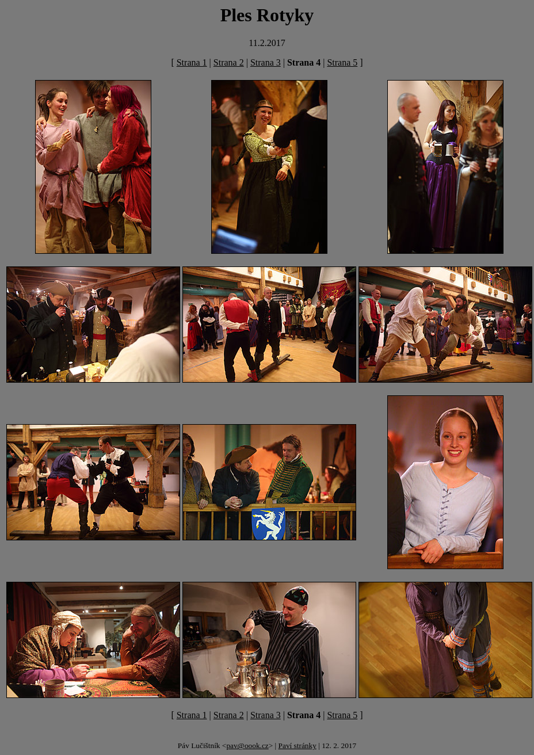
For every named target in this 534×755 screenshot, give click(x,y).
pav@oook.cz (247, 745)
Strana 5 (342, 62)
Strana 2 (228, 62)
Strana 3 (265, 62)
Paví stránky (297, 745)
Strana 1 (192, 62)
